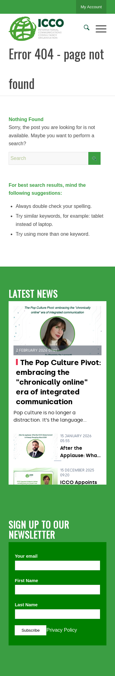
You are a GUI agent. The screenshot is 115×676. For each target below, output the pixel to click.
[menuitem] (84, 29)
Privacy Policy (61, 630)
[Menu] (98, 29)
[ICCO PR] (48, 29)
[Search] (84, 29)
